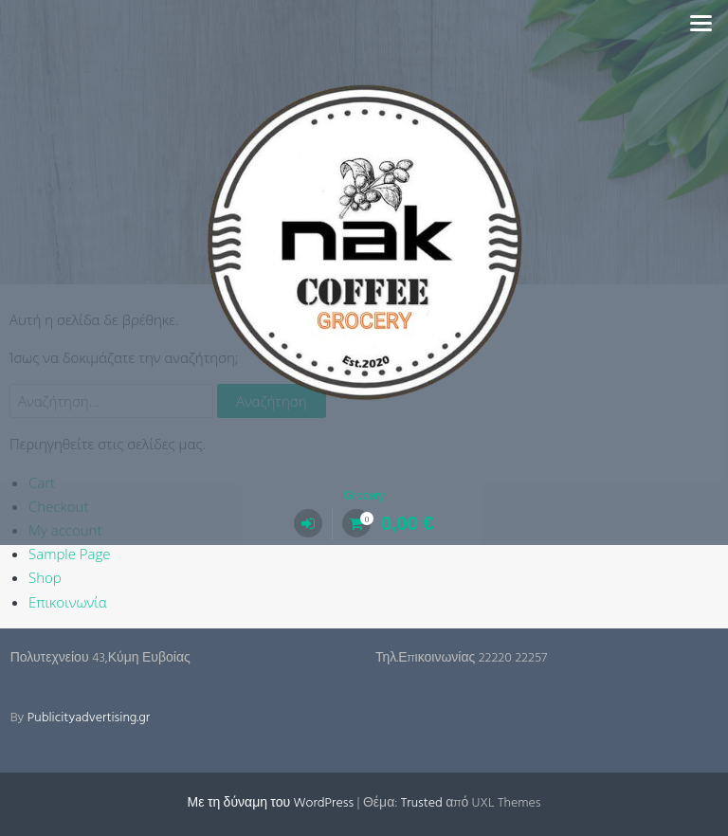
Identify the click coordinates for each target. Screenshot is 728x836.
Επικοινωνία (67, 601)
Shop (45, 577)
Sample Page (69, 553)
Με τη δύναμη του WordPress (271, 803)
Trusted (422, 803)
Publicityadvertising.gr (89, 718)
